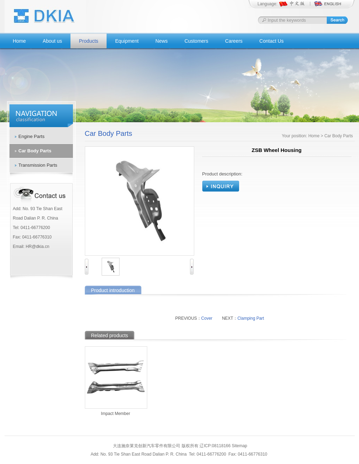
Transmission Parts (38, 165)
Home (19, 41)
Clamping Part (250, 318)
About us (52, 41)
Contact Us (271, 41)
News (161, 41)
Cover (206, 318)
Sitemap (239, 445)
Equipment (126, 41)
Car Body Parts (35, 150)
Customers (196, 41)
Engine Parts (32, 136)
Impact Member (115, 413)
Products (88, 41)
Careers (234, 41)
